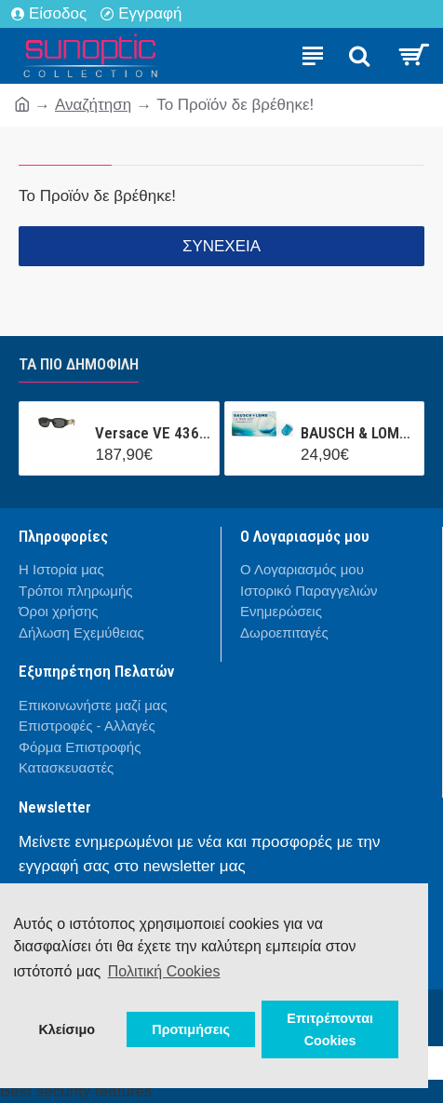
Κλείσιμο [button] (66, 1029)
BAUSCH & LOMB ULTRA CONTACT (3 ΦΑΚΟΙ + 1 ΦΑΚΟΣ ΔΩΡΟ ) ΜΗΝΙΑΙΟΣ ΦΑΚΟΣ (359, 433)
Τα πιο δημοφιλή (79, 364)
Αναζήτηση (93, 105)
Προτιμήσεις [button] (191, 1029)
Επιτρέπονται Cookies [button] (330, 1029)
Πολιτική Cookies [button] (164, 971)
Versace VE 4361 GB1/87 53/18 (153, 433)
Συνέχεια (221, 246)
